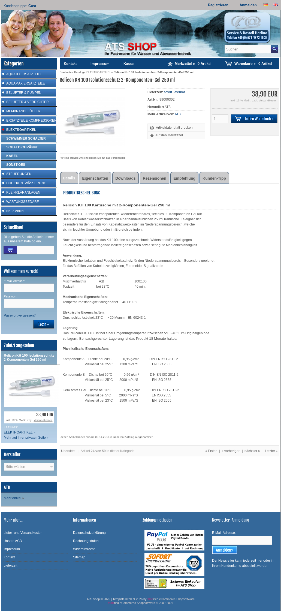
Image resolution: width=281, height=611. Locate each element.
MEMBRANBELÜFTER (23, 111)
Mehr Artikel (12, 498)
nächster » (252, 451)
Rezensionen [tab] (154, 178)
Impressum (100, 64)
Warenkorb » (253, 64)
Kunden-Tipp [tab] (214, 178)
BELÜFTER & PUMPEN (23, 93)
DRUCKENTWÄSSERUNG (26, 183)
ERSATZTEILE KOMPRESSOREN (31, 120)
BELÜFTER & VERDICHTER (27, 102)
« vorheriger (231, 451)
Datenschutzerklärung (89, 533)
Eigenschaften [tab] (95, 178)
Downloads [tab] (125, 178)
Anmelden (248, 5)
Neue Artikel (15, 211)
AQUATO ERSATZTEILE (24, 74)
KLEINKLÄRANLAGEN (23, 192)
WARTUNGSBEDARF (22, 202)
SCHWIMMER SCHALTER (26, 138)
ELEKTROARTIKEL (21, 130)
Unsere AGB (13, 541)
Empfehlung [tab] (184, 178)
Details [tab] (69, 178)
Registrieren (218, 5)
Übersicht (68, 451)
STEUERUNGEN (19, 174)
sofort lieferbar (174, 92)
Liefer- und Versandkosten (23, 533)
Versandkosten (43, 420)
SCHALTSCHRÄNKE (22, 147)
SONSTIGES (15, 165)
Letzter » (271, 451)
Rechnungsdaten (86, 541)
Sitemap (79, 557)
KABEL (12, 156)
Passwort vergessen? (20, 315)
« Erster (211, 451)
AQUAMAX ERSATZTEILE (25, 83)
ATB (178, 114)
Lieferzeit (10, 565)
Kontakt (70, 64)
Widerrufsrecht (84, 549)
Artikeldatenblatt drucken (174, 128)
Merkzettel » (193, 64)
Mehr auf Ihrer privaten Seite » (26, 438)
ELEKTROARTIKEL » (19, 432)
